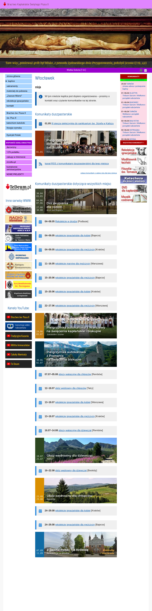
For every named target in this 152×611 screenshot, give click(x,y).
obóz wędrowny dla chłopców (70, 388)
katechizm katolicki (16, 123)
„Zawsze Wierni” (14, 96)
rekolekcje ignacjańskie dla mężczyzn (75, 249)
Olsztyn (133, 93)
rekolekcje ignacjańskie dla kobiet (72, 235)
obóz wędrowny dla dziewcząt (71, 470)
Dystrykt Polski (14, 135)
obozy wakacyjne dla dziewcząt (74, 430)
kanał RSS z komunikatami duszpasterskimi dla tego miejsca (77, 163)
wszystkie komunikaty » (133, 142)
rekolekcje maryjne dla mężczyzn (72, 263)
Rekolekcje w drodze (66, 221)
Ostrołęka (135, 130)
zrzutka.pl (11, 162)
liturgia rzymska (14, 128)
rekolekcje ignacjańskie (18, 101)
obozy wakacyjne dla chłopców (74, 374)
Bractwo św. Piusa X (16, 113)
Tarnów (130, 84)
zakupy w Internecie (16, 157)
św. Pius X (11, 118)
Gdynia (133, 139)
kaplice (11, 81)
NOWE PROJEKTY (15, 174)
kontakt (10, 106)
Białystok (134, 121)
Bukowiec (134, 102)
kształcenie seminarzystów (14, 168)
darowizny (11, 147)
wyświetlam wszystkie (133, 80)
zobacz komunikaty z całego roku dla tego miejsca (98, 173)
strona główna (13, 76)
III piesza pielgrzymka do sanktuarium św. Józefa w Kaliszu (83, 123)
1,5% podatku (13, 152)
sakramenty (12, 86)
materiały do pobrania (17, 91)
